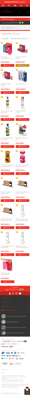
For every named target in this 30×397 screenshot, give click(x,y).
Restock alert (22, 65)
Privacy (3, 372)
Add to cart (7, 65)
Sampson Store (6, 297)
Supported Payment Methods (8, 350)
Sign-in (11, 19)
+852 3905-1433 (13, 23)
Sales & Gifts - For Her (11, 34)
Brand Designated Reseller (7, 339)
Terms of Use (4, 369)
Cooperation (5, 306)
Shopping (4, 302)
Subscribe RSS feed (9, 310)
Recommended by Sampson (19, 38)
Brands (5, 38)
